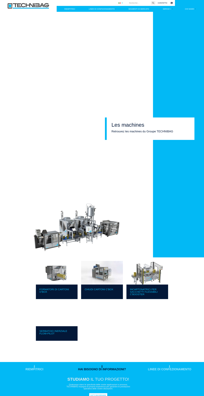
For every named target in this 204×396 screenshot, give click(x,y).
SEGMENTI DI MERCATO (139, 9)
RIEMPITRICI (70, 9)
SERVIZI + (167, 9)
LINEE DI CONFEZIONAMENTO (102, 9)
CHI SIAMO (190, 9)
